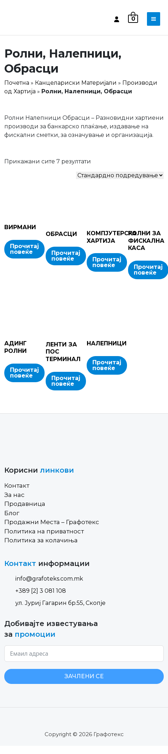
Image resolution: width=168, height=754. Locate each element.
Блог (11, 513)
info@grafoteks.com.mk (43, 578)
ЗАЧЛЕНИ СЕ (84, 676)
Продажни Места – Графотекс (51, 522)
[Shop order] (120, 175)
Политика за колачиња (41, 540)
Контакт (16, 485)
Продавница (24, 503)
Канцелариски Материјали (76, 82)
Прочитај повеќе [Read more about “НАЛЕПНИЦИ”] (106, 365)
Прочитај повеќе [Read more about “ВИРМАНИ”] (24, 249)
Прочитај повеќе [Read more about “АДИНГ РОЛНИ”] (24, 372)
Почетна (16, 82)
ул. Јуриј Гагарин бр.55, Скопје (55, 603)
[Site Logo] (34, 19)
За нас (14, 494)
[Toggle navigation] (153, 19)
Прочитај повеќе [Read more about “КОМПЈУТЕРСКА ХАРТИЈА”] (106, 262)
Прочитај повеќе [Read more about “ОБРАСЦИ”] (65, 256)
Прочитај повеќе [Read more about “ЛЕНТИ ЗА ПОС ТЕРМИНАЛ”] (65, 381)
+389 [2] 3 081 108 (35, 590)
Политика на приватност (44, 531)
